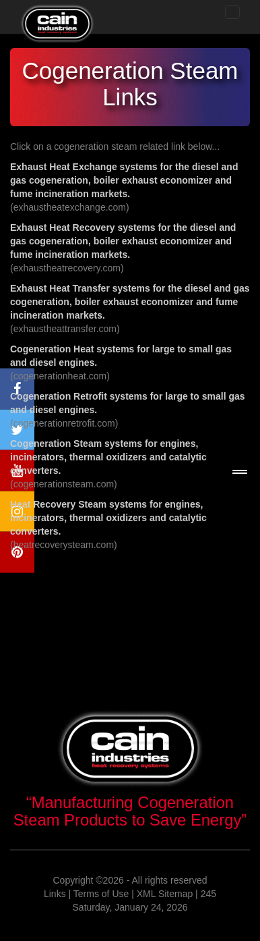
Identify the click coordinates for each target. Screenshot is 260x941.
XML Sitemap (165, 893)
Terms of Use (101, 893)
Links (55, 893)
